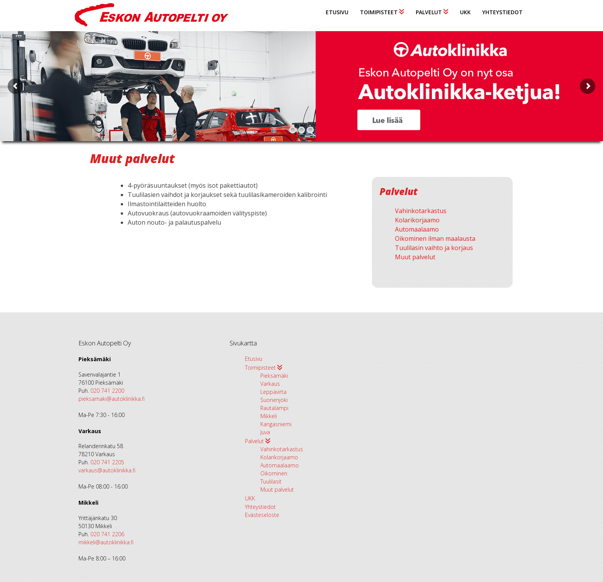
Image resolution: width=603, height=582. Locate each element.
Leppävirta (273, 391)
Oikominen (273, 473)
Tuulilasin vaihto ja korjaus (434, 247)
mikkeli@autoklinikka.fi (105, 542)
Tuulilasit (271, 481)
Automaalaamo (417, 229)
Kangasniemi (276, 424)
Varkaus (270, 383)
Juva (265, 432)
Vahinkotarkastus (420, 211)
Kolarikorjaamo (417, 220)
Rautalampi (274, 408)
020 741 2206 (107, 534)
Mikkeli (268, 416)
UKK (465, 12)
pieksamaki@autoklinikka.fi (111, 398)
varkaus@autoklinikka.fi (106, 470)
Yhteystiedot (502, 12)
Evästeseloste (262, 515)
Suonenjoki (274, 400)
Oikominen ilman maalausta (435, 238)
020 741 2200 (107, 390)
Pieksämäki (274, 375)
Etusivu (337, 12)
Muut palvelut (415, 257)
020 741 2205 (107, 462)
